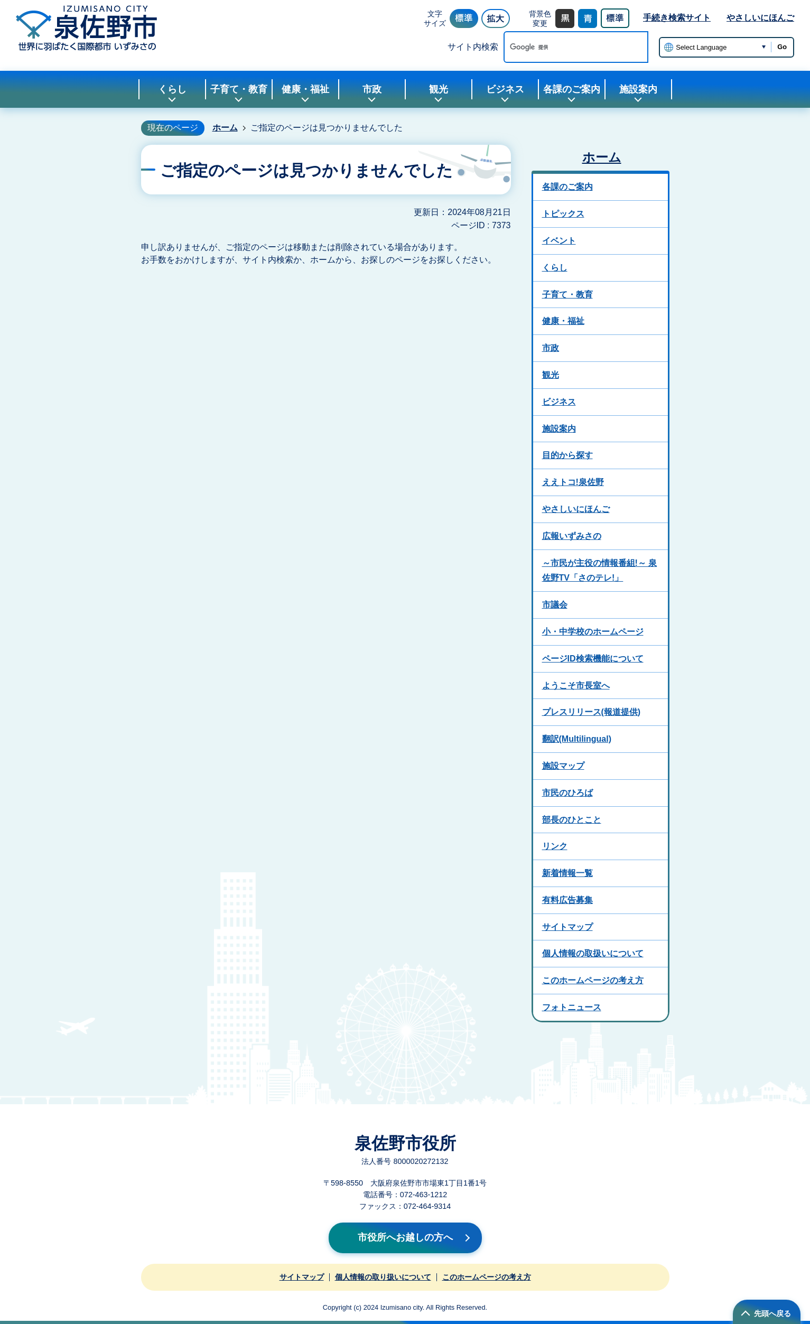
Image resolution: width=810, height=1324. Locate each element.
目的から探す (567, 455)
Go (782, 47)
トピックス (563, 213)
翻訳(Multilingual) (577, 738)
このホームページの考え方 (593, 980)
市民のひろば (567, 792)
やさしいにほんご (760, 17)
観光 (550, 374)
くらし (554, 267)
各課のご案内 (567, 186)
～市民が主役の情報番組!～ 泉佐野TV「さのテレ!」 (599, 570)
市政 (550, 347)
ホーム (225, 127)
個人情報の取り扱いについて (383, 1277)
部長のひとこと (571, 819)
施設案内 (559, 428)
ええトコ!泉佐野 (573, 482)
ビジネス (559, 401)
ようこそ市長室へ (576, 685)
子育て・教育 (567, 294)
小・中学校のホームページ (593, 631)
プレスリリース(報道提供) (591, 711)
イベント (559, 240)
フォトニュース (571, 1007)
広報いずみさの (571, 536)
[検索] (565, 47)
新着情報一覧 (567, 873)
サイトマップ (567, 926)
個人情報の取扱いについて (593, 953)
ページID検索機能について (593, 658)
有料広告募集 (567, 900)
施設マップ (563, 765)
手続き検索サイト (677, 17)
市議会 (554, 604)
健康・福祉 (563, 320)
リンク (554, 846)
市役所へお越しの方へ (405, 1237)
